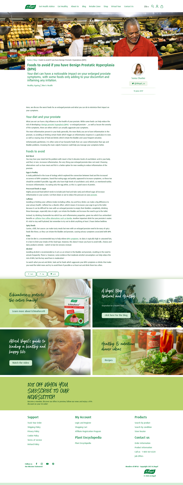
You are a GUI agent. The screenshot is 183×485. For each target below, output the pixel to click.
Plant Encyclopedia (83, 445)
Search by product (142, 425)
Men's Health (50, 85)
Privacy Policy (33, 434)
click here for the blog (116, 317)
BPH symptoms (73, 240)
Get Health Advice (49, 6)
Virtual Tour (118, 6)
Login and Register (83, 425)
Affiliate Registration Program (88, 434)
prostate (94, 196)
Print (59, 275)
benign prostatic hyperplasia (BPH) (55, 126)
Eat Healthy (65, 6)
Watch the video (21, 365)
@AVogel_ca (138, 84)
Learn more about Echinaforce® (29, 312)
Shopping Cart (81, 429)
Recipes (109, 362)
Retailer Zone (97, 6)
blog (35, 60)
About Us (77, 6)
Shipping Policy (34, 429)
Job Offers (139, 458)
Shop (108, 6)
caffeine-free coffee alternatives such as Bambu (53, 219)
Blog (86, 6)
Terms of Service (35, 442)
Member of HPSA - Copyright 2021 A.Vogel (142, 469)
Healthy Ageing (34, 85)
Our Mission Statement (34, 469)
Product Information (143, 450)
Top (46, 275)
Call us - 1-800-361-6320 (145, 454)
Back (31, 275)
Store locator (140, 434)
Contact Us (131, 6)
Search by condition (143, 429)
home (29, 60)
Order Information (142, 445)
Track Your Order (35, 425)
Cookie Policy (33, 438)
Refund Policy (33, 447)
